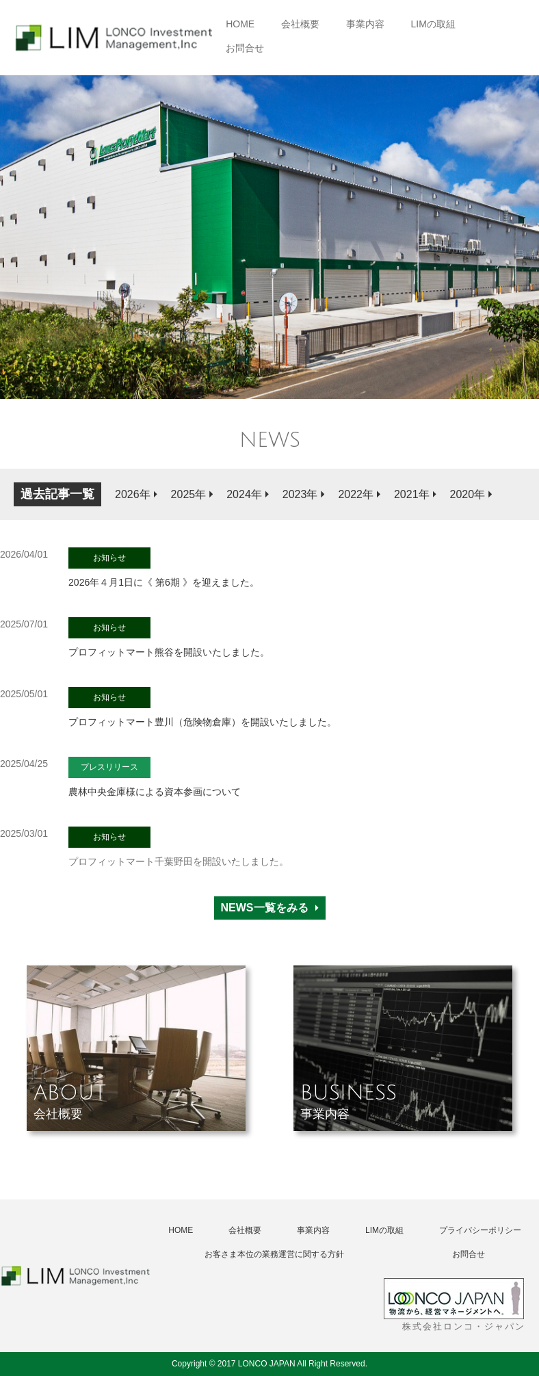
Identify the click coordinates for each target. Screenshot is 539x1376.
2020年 (468, 494)
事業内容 (365, 23)
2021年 (412, 494)
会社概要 (300, 23)
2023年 (300, 494)
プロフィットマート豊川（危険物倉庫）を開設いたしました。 (202, 707)
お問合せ (245, 47)
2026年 (132, 494)
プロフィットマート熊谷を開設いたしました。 (169, 637)
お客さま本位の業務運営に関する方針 (274, 1254)
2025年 (189, 494)
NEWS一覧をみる (264, 907)
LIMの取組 (433, 23)
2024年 (244, 494)
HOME (240, 23)
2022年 (355, 494)
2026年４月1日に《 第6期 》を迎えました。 (163, 567)
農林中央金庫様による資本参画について (154, 777)
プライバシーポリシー (480, 1230)
